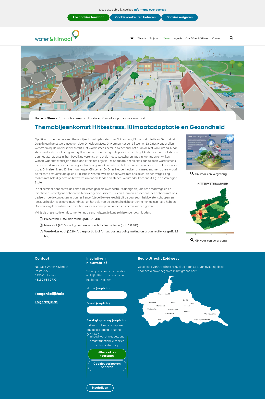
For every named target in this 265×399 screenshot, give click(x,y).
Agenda (178, 38)
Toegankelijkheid (46, 302)
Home (132, 37)
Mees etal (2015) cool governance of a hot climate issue (91, 225)
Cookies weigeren (179, 17)
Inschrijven (100, 387)
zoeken (233, 39)
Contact (216, 38)
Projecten (154, 38)
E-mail (98, 303)
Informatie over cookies (150, 9)
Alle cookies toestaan (88, 17)
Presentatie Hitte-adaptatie (72, 219)
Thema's (142, 38)
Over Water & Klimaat (197, 38)
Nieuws (167, 38)
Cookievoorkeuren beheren (135, 17)
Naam (98, 288)
